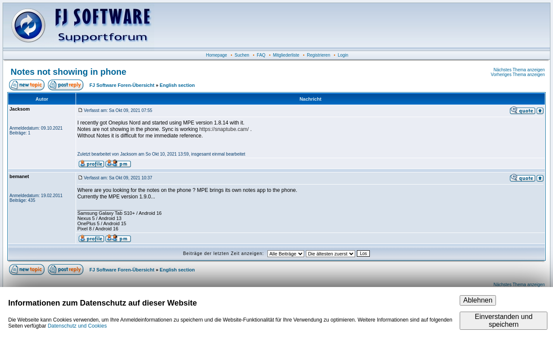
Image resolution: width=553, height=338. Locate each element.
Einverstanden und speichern (503, 320)
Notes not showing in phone (69, 72)
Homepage (216, 55)
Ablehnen (478, 300)
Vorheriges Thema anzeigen (518, 74)
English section (177, 85)
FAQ (261, 55)
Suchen (242, 55)
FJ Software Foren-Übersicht (121, 85)
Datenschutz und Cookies (77, 326)
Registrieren (318, 55)
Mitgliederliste (286, 55)
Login (343, 55)
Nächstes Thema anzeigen (519, 69)
